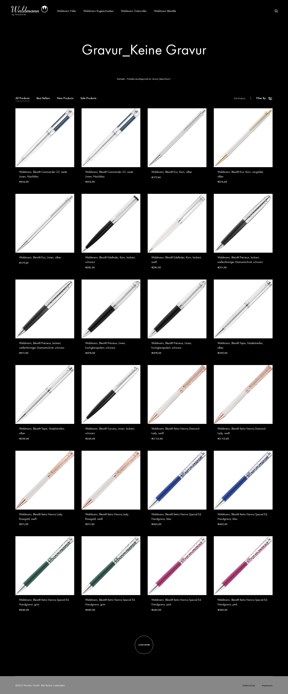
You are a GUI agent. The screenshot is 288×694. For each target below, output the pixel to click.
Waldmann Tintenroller (134, 11)
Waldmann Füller (66, 11)
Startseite (121, 79)
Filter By (264, 98)
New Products (65, 98)
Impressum (267, 685)
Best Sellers (43, 98)
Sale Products (88, 98)
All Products (22, 98)
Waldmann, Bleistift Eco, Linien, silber (40, 257)
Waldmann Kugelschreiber (98, 11)
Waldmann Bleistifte (165, 11)
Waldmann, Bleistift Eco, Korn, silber (171, 172)
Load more (144, 645)
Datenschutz (249, 685)
